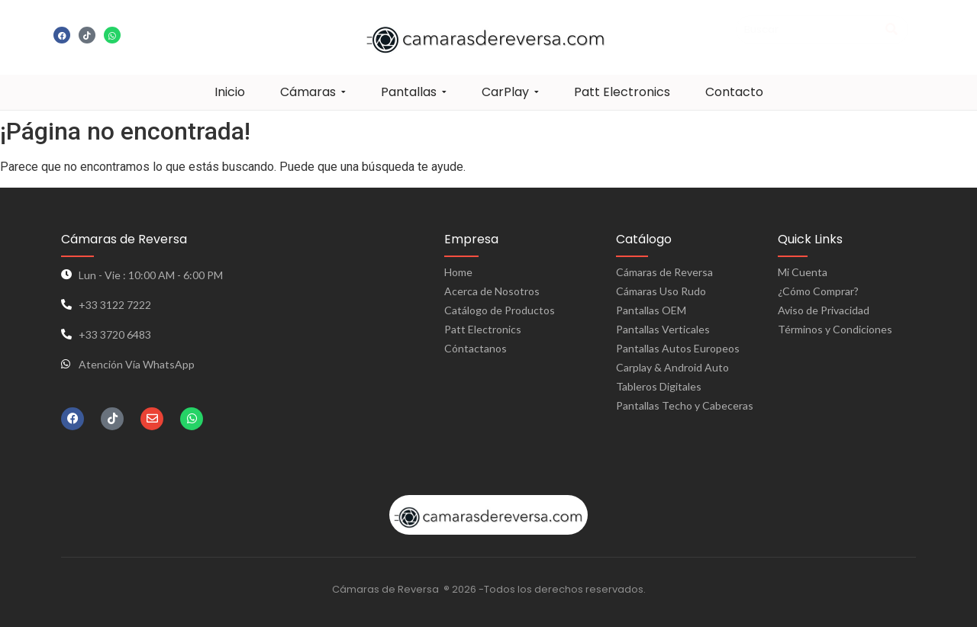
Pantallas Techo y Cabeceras (684, 405)
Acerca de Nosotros (492, 291)
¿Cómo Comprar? (818, 291)
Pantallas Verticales (663, 329)
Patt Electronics (482, 329)
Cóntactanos (475, 348)
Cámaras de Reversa (664, 271)
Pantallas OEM (651, 310)
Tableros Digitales (658, 386)
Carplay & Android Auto (672, 367)
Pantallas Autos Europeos (678, 348)
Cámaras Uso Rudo (661, 291)
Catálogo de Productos (499, 310)
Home (458, 271)
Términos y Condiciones (835, 329)
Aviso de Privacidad (823, 310)
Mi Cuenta (802, 271)
